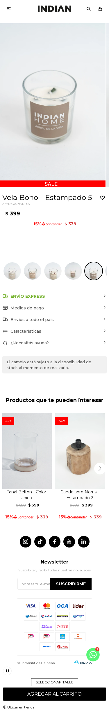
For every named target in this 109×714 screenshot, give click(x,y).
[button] (88, 8)
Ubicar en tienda (21, 707)
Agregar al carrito (54, 694)
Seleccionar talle (55, 682)
